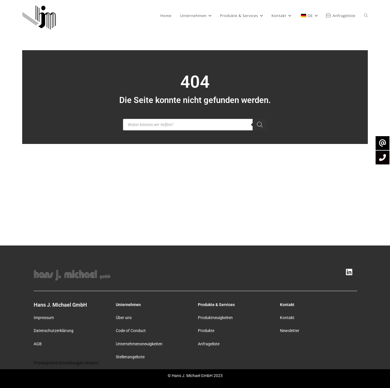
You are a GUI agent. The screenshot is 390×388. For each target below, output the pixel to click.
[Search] (260, 124)
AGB (38, 344)
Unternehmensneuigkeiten (139, 344)
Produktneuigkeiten (215, 317)
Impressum (44, 317)
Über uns (124, 317)
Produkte (206, 330)
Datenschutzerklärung (53, 330)
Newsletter (289, 330)
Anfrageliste (208, 344)
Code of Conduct (131, 330)
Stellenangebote (130, 357)
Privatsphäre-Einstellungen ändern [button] (66, 362)
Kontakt (287, 317)
